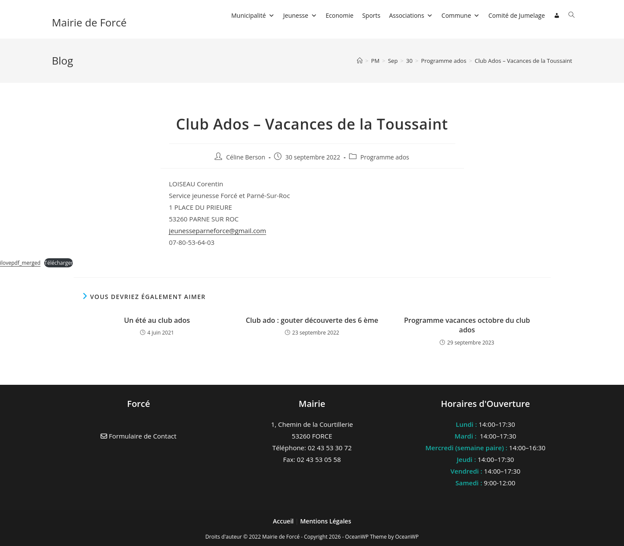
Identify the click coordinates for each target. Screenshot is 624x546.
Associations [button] (411, 15)
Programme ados (384, 157)
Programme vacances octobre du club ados (467, 325)
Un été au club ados (157, 320)
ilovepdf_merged (20, 262)
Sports (371, 15)
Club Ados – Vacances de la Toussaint (523, 61)
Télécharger (58, 262)
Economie (339, 15)
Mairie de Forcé (89, 22)
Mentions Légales (325, 521)
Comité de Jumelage (516, 15)
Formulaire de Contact (138, 436)
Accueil (284, 521)
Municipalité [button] (252, 15)
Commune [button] (460, 15)
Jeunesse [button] (300, 15)
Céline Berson (245, 157)
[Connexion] (556, 15)
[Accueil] (360, 61)
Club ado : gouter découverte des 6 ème (312, 320)
